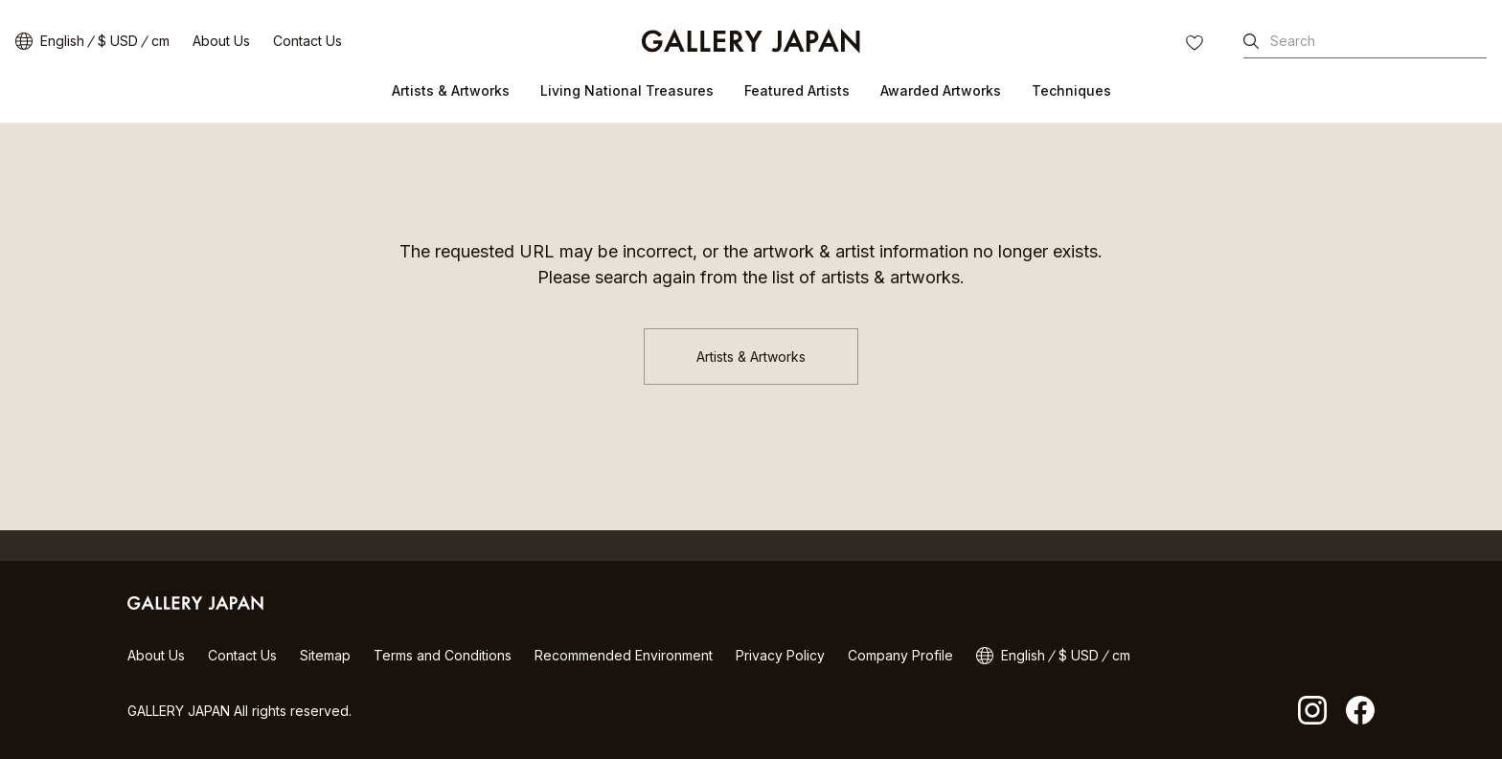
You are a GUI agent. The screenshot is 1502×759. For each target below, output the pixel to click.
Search (1292, 41)
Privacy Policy (780, 655)
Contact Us (307, 41)
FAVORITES (1196, 45)
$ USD (118, 41)
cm (160, 41)
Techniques (1071, 90)
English (62, 41)
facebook (1360, 710)
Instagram (1312, 710)
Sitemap (325, 655)
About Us (221, 41)
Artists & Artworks (451, 90)
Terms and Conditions (443, 655)
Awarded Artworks (940, 90)
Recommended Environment (624, 655)
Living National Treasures (627, 90)
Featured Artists (797, 90)
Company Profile (900, 655)
